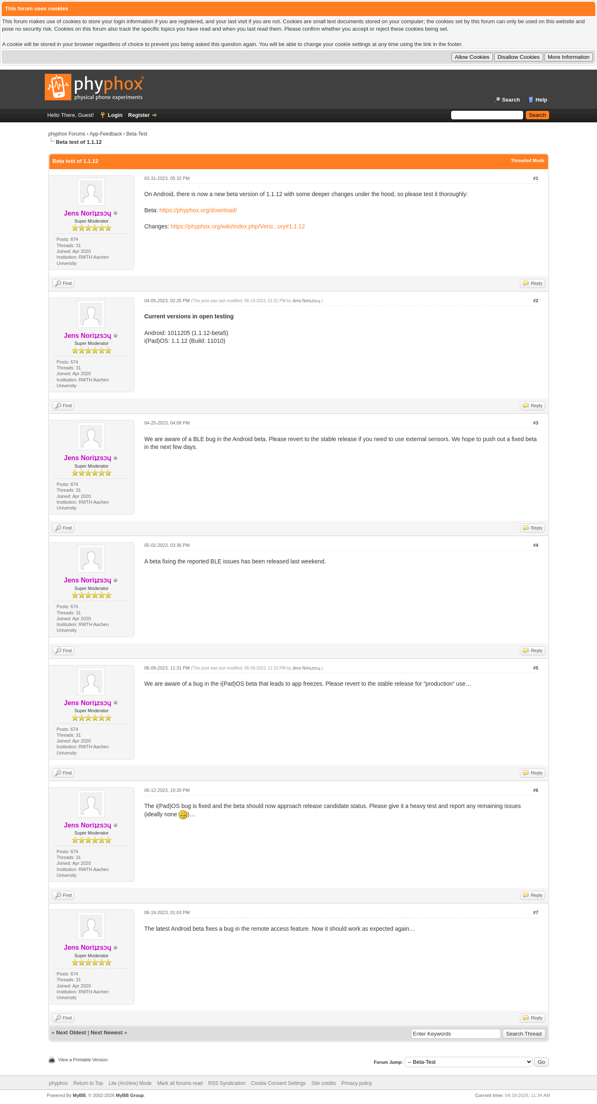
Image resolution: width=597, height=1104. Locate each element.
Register (139, 115)
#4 (535, 545)
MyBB (79, 1095)
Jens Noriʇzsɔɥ (306, 300)
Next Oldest (71, 1032)
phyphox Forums (67, 134)
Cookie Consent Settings (278, 1083)
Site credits (323, 1083)
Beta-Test (137, 134)
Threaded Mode (527, 160)
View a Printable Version (83, 1059)
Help (541, 100)
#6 (535, 790)
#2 (535, 300)
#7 (535, 912)
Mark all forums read (179, 1083)
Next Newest (106, 1032)
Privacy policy (357, 1083)
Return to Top (88, 1083)
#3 (535, 422)
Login (115, 115)
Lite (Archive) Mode (130, 1083)
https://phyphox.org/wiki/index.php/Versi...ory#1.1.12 (238, 226)
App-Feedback (106, 134)
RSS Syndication (226, 1083)
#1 (535, 178)
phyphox (58, 1083)
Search (511, 100)
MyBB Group (130, 1095)
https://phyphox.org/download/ (198, 210)
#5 (535, 667)
